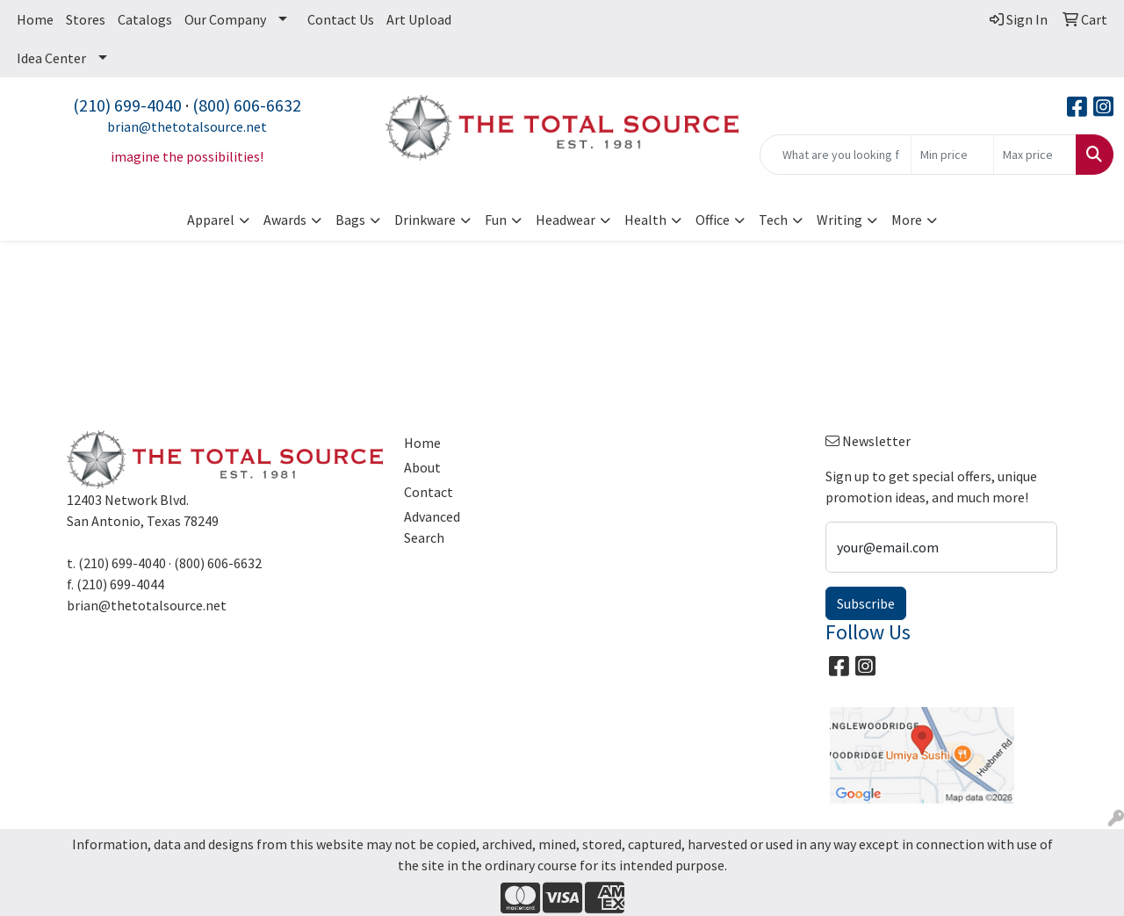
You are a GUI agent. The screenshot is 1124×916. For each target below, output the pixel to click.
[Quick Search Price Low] (952, 154)
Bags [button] (350, 219)
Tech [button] (773, 219)
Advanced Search (432, 527)
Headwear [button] (565, 219)
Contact (428, 492)
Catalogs (145, 19)
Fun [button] (496, 219)
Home (35, 19)
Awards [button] (284, 219)
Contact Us (340, 19)
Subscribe (866, 603)
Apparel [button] (210, 219)
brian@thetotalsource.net (187, 126)
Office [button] (712, 219)
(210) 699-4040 (127, 105)
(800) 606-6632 (246, 105)
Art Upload (418, 19)
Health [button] (645, 219)
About (422, 467)
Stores (85, 19)
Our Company (225, 19)
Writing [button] (839, 219)
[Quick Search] (835, 154)
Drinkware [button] (425, 219)
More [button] (906, 219)
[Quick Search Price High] (1035, 154)
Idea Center (51, 58)
